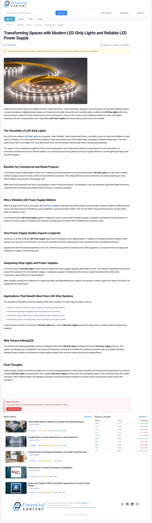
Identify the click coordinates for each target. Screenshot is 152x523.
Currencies (37, 25)
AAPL (96, 426)
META (96, 439)
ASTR (65, 495)
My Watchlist (124, 13)
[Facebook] (127, 509)
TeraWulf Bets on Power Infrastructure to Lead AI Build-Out (53, 438)
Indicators (140, 13)
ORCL (96, 448)
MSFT (96, 442)
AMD (96, 429)
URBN (66, 430)
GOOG (97, 435)
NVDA (97, 445)
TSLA (96, 451)
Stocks (20, 19)
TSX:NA (56, 478)
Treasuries (60, 25)
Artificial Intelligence (48, 446)
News (29, 25)
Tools (40, 19)
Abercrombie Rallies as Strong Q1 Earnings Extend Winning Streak (56, 422)
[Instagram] (137, 509)
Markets (9, 19)
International (49, 25)
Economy (56, 446)
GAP (63, 430)
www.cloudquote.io (83, 506)
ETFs (30, 19)
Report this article (14, 409)
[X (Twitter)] (122, 509)
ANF (59, 430)
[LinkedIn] (132, 509)
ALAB (61, 495)
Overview (20, 25)
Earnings (45, 430)
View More (87, 417)
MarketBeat (34, 430)
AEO (55, 430)
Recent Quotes (106, 13)
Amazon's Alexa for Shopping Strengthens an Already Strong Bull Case (58, 453)
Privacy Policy (77, 511)
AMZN (61, 462)
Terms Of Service (90, 511)
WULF (67, 446)
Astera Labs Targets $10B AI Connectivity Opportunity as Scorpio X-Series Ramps (59, 487)
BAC (96, 432)
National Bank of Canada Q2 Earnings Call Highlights (51, 470)
